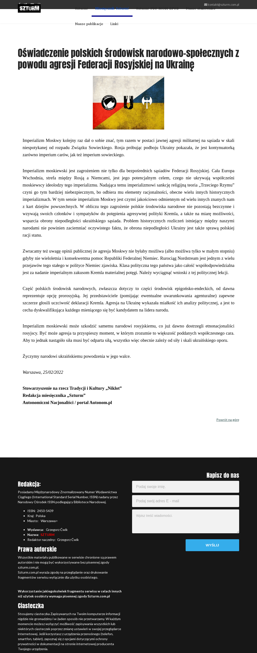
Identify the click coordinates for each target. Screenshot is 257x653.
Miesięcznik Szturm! (112, 8)
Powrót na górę (227, 420)
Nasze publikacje (89, 24)
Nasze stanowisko (200, 8)
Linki (114, 24)
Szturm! (81, 8)
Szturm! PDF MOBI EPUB (157, 8)
